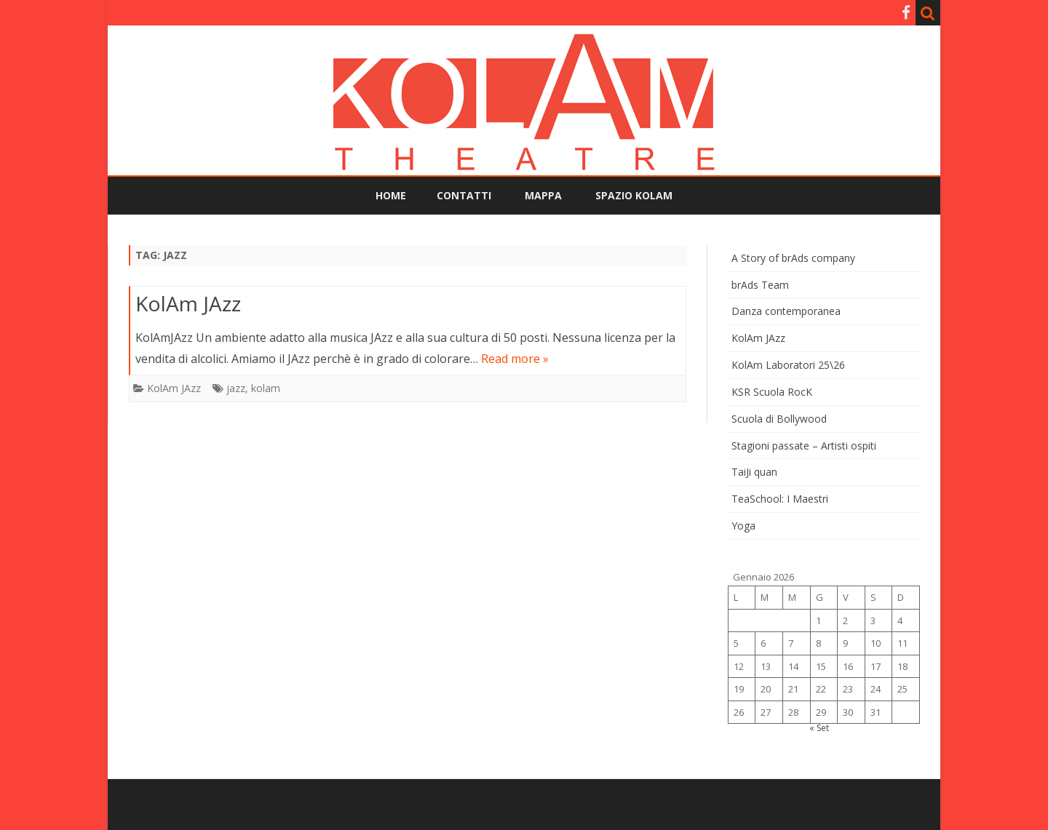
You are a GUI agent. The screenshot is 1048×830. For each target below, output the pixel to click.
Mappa (543, 195)
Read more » (515, 359)
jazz (235, 388)
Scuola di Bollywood (779, 419)
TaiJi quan (754, 472)
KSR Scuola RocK (771, 392)
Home (391, 195)
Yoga (743, 525)
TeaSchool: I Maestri (779, 499)
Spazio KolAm (633, 195)
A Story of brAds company (793, 258)
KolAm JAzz (188, 303)
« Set (819, 728)
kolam (265, 388)
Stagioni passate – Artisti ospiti (803, 445)
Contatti (464, 195)
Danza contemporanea (786, 311)
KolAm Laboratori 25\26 (788, 365)
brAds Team (760, 285)
